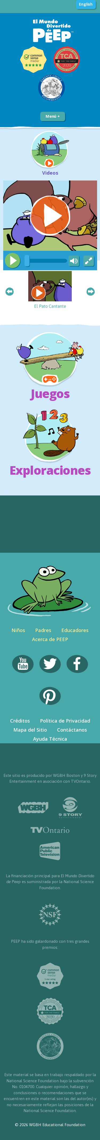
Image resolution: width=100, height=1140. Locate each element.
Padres (43, 630)
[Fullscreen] (89, 261)
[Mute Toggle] (73, 261)
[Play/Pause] (13, 261)
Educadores (75, 630)
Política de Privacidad (65, 720)
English (86, 4)
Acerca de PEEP (50, 639)
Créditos (20, 720)
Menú (53, 116)
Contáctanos (72, 730)
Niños (18, 630)
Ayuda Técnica (50, 739)
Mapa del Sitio (30, 730)
